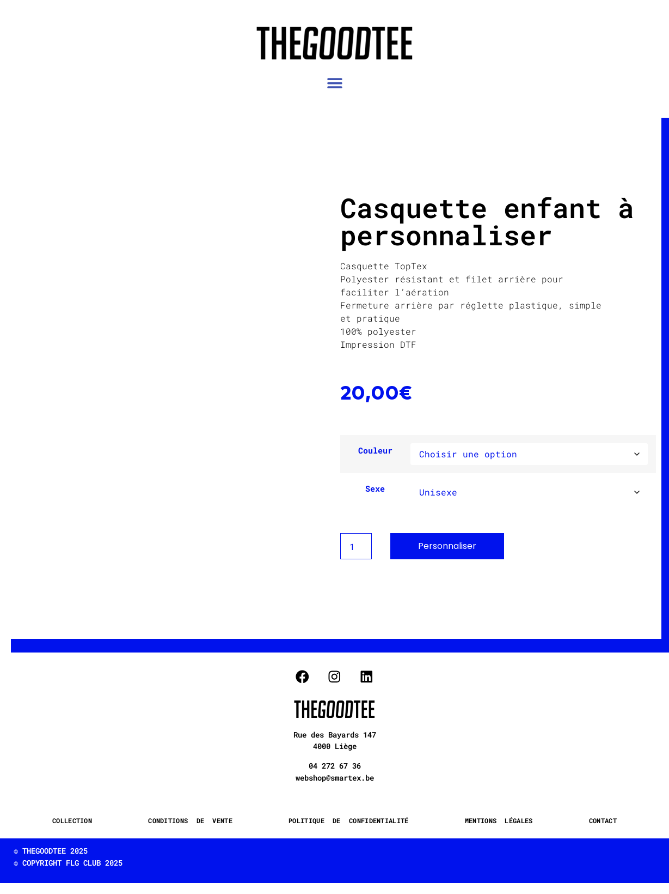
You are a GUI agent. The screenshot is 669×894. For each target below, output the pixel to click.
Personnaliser (447, 546)
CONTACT (603, 820)
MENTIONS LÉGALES (499, 820)
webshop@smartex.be (335, 777)
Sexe (375, 489)
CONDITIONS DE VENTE (190, 820)
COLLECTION (72, 820)
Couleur (375, 450)
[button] (334, 82)
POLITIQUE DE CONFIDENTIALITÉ (348, 820)
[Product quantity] (356, 546)
